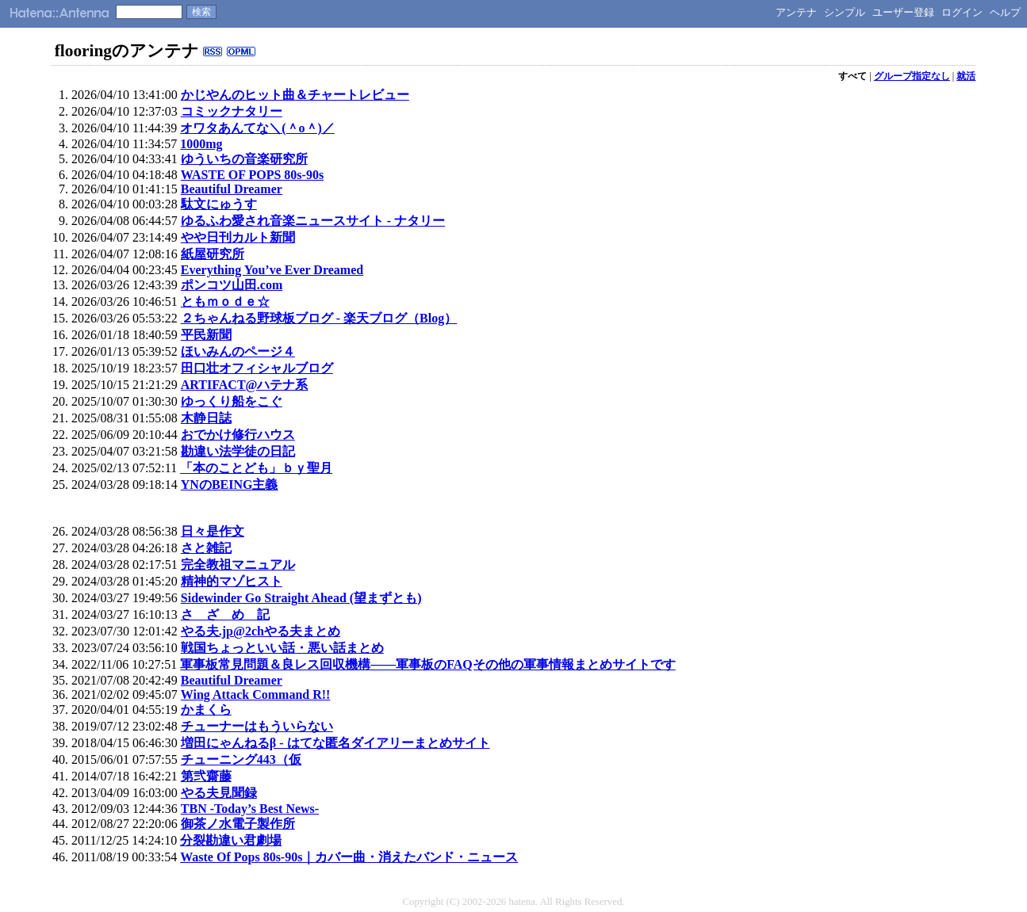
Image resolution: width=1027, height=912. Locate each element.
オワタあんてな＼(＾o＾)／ (257, 128)
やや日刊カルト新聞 (238, 237)
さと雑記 (206, 548)
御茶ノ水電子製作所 (238, 823)
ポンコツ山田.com (231, 285)
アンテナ (796, 12)
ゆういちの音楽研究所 (244, 159)
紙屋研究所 (212, 254)
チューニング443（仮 (241, 759)
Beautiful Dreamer (231, 189)
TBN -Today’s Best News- (250, 808)
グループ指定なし (912, 76)
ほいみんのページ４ (238, 351)
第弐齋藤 (206, 776)
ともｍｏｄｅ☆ (225, 301)
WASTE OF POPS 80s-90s (252, 174)
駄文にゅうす (219, 204)
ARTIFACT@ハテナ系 (244, 384)
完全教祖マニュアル (238, 564)
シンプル (844, 12)
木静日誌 (206, 418)
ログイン (962, 12)
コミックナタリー (231, 111)
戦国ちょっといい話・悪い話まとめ (282, 647)
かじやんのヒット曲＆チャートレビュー (295, 94)
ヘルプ (1005, 12)
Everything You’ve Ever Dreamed (272, 270)
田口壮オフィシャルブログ (257, 368)
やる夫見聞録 (219, 792)
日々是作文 (212, 531)
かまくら (206, 709)
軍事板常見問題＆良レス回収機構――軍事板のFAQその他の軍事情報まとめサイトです (428, 664)
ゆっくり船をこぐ (231, 401)
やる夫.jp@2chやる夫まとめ (260, 631)
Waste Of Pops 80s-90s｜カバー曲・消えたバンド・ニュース (349, 857)
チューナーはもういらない (257, 726)
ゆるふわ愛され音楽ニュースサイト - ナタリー (313, 220)
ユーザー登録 (903, 12)
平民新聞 (206, 335)
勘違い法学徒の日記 (238, 451)
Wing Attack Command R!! (256, 694)
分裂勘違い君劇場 (231, 840)
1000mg (201, 144)
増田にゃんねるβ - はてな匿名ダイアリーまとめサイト (335, 743)
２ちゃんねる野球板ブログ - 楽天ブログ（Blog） (319, 318)
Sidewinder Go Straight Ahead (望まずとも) (301, 598)
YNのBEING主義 (229, 484)
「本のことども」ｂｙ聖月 (256, 468)
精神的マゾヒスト (231, 581)
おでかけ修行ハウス (238, 434)
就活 (965, 76)
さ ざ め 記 (225, 614)
